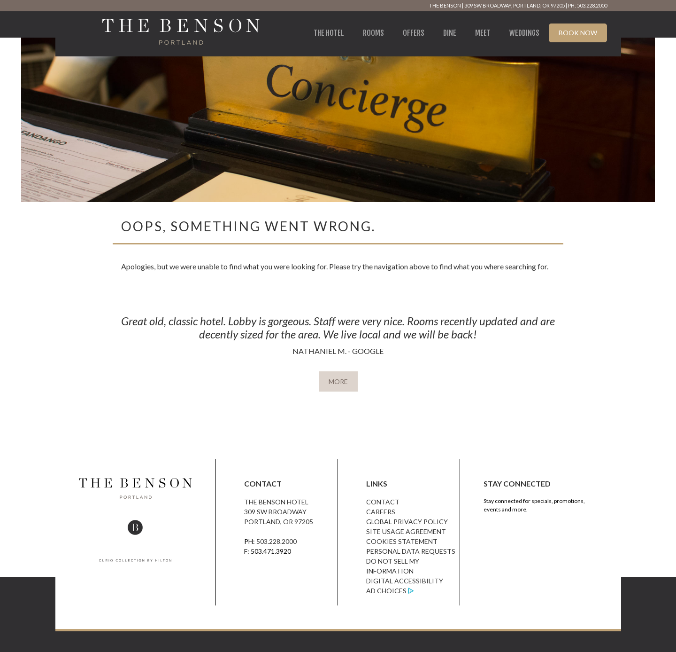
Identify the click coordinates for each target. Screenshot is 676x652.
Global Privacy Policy (407, 522)
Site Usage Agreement (406, 531)
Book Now (578, 33)
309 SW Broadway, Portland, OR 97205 (514, 5)
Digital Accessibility (404, 581)
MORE (338, 381)
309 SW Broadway (275, 512)
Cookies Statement (402, 541)
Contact (382, 502)
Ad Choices (386, 591)
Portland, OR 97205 (278, 522)
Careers (380, 512)
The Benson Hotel (276, 502)
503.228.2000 (276, 541)
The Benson (445, 5)
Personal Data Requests (410, 551)
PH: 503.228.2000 (587, 5)
